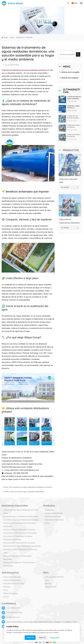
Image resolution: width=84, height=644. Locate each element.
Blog (12, 37)
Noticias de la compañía (69, 72)
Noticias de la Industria (24, 37)
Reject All (42, 637)
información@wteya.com (29, 470)
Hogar (6, 37)
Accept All (30, 637)
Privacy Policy (54, 637)
